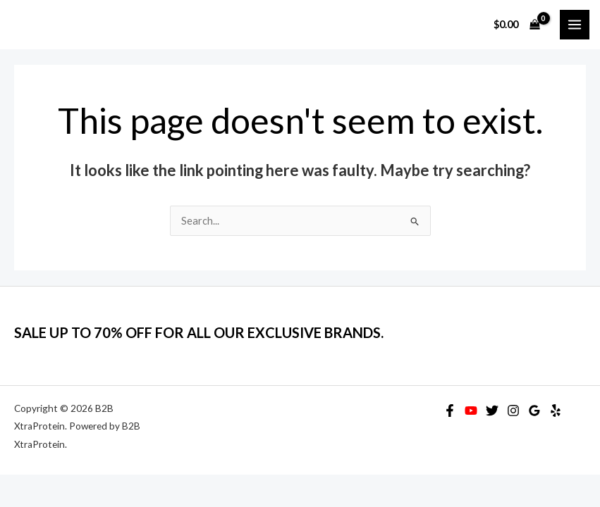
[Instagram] (513, 410)
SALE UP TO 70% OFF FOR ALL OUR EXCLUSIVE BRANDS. (199, 332)
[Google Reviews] (534, 410)
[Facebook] (449, 410)
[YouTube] (471, 410)
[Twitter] (492, 410)
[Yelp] (555, 410)
